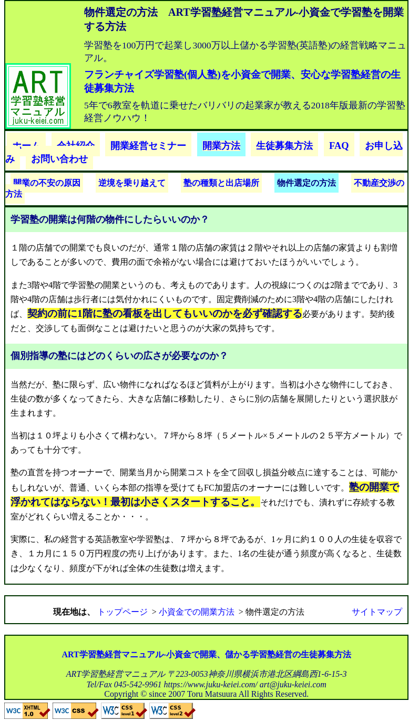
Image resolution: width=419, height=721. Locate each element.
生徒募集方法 (284, 146)
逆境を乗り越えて (132, 182)
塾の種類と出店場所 (221, 182)
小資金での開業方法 (196, 611)
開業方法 (221, 146)
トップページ (122, 611)
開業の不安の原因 (46, 182)
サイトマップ (377, 611)
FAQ (339, 146)
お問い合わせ (59, 159)
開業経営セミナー (148, 146)
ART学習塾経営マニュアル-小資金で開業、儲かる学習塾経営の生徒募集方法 (206, 654)
